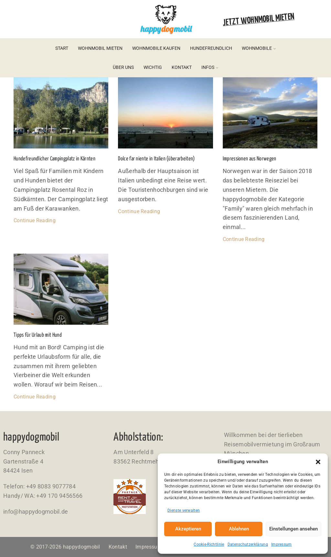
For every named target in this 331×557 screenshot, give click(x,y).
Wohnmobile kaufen (156, 48)
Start (61, 48)
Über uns (123, 67)
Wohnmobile (259, 48)
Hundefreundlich (211, 48)
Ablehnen (239, 529)
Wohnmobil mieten (100, 48)
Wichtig (153, 67)
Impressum (281, 544)
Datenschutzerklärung (248, 544)
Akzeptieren (188, 529)
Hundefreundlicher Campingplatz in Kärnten (54, 159)
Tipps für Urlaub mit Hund (38, 335)
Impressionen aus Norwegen (249, 159)
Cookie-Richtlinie (209, 544)
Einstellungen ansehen (293, 529)
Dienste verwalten (183, 510)
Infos (209, 67)
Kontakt (182, 67)
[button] (318, 462)
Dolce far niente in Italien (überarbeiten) (156, 159)
